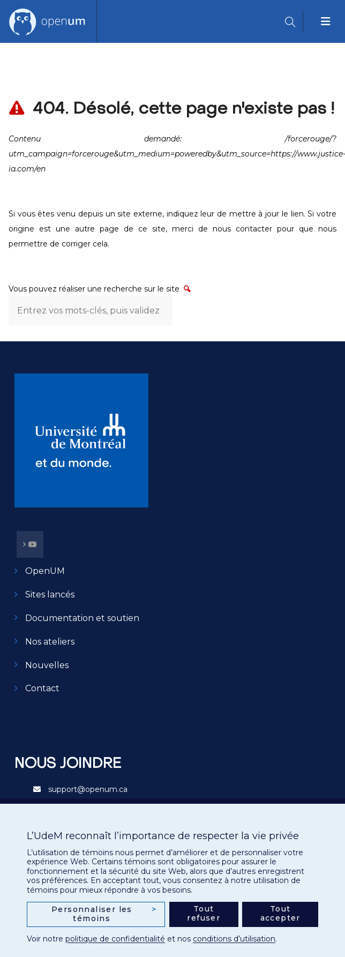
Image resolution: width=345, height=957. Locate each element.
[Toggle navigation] (326, 21)
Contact (42, 688)
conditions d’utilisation (234, 939)
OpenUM (45, 571)
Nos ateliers (49, 642)
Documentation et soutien (82, 618)
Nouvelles (47, 665)
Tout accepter (280, 913)
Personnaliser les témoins (103, 914)
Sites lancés (49, 594)
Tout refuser (203, 913)
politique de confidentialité (115, 939)
